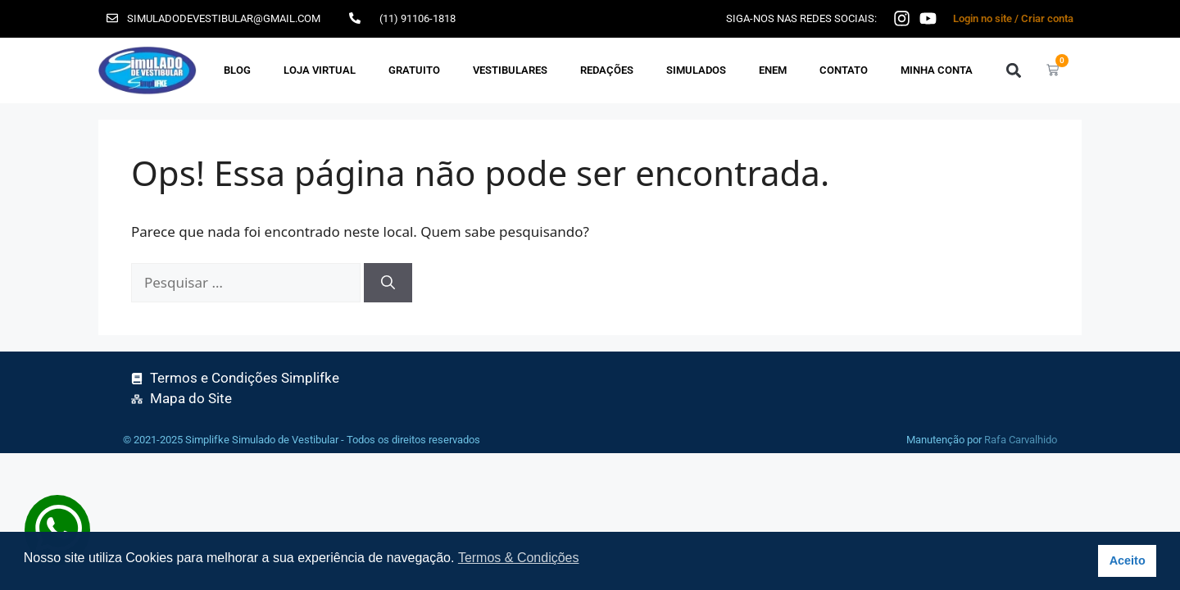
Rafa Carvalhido (1020, 439)
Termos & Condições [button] (518, 558)
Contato (843, 70)
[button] (1013, 70)
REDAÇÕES (606, 70)
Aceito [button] (1128, 560)
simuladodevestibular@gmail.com (223, 18)
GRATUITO (414, 70)
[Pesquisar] (388, 282)
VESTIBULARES (510, 70)
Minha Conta (937, 70)
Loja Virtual (320, 70)
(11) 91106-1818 (417, 18)
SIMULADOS (696, 70)
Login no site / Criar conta (1013, 18)
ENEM (773, 70)
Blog (237, 70)
